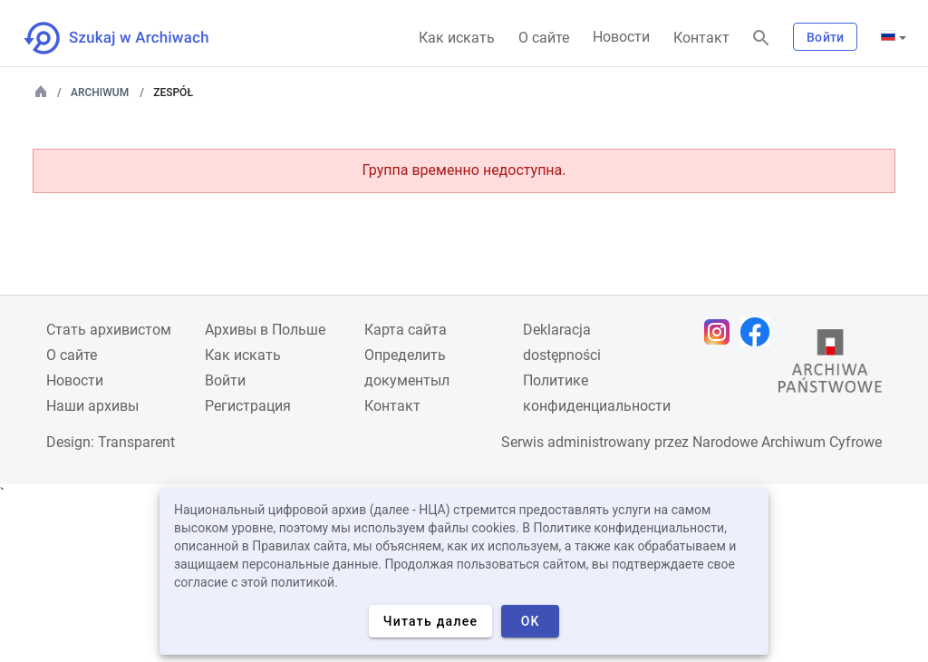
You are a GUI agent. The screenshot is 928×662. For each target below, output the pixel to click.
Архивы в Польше (265, 329)
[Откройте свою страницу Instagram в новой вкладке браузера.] (721, 331)
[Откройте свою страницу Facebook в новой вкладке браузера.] (759, 331)
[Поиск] (761, 38)
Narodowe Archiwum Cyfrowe (787, 442)
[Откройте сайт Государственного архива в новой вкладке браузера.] (830, 365)
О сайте (543, 37)
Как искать (457, 37)
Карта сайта (405, 329)
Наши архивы (92, 405)
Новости (621, 36)
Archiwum (100, 92)
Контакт (701, 37)
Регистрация (248, 405)
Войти (825, 37)
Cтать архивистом (108, 329)
